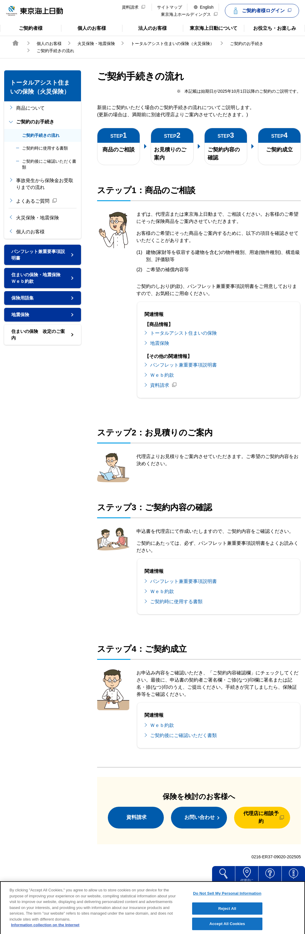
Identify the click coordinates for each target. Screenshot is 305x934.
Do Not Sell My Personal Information (227, 900)
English (204, 7)
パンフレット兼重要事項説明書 (37, 255)
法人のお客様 (144, 28)
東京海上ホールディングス (189, 14)
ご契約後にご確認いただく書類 (49, 164)
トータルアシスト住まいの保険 (183, 333)
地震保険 (20, 317)
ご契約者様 (24, 28)
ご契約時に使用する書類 (45, 148)
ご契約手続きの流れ (41, 135)
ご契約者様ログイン (261, 10)
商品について (30, 108)
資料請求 (133, 7)
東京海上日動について (210, 28)
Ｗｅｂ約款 (162, 375)
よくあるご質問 (36, 201)
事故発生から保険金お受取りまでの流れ (44, 184)
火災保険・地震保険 (96, 43)
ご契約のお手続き (246, 43)
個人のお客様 (83, 28)
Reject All (227, 915)
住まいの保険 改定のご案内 (37, 339)
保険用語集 (23, 300)
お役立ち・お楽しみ (270, 28)
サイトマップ (169, 7)
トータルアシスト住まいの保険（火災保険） (172, 43)
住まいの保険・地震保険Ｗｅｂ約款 (37, 280)
